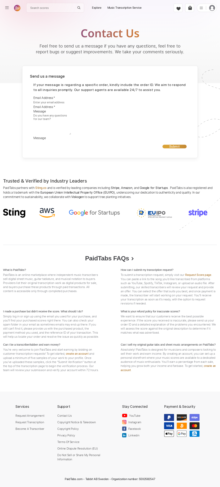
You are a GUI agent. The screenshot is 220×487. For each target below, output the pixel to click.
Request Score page (198, 275)
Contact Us (64, 415)
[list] (201, 7)
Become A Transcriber (29, 429)
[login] (212, 8)
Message (39, 111)
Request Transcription (29, 422)
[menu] (7, 8)
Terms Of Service (68, 442)
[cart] (189, 8)
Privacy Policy (66, 435)
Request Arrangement (29, 415)
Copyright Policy (68, 429)
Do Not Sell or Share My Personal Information (78, 457)
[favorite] (178, 8)
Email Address (44, 98)
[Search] (79, 8)
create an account (77, 353)
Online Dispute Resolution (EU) (77, 448)
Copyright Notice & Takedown (76, 422)
